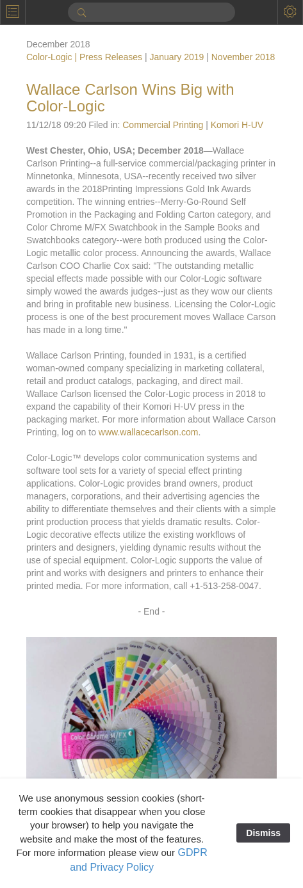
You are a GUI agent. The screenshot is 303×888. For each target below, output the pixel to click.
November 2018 (243, 57)
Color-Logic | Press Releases (84, 57)
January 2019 (176, 57)
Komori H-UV (237, 125)
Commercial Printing (162, 125)
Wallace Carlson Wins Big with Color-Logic (130, 98)
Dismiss (263, 833)
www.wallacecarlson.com (149, 432)
